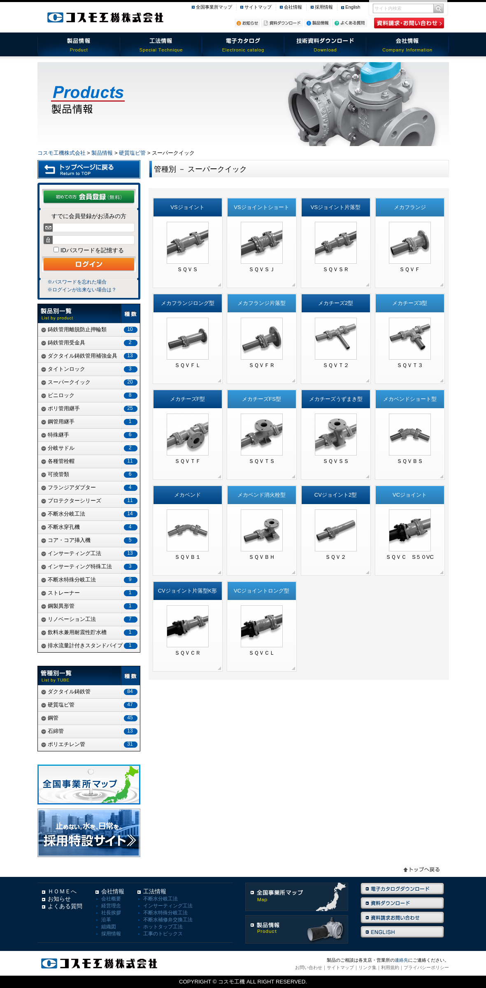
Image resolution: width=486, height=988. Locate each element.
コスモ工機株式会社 (61, 153)
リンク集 (367, 967)
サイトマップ (258, 7)
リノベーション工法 (90, 619)
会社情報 (293, 7)
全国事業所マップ (214, 7)
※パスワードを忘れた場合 (77, 282)
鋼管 (90, 718)
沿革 (106, 920)
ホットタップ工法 (163, 927)
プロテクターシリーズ (90, 500)
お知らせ (59, 898)
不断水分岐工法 (90, 514)
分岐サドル (90, 448)
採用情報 (324, 7)
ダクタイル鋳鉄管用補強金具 (90, 356)
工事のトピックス (163, 934)
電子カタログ (243, 44)
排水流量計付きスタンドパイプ (90, 645)
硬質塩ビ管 (132, 153)
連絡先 (401, 960)
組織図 (108, 927)
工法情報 (161, 44)
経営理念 (111, 906)
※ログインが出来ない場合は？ (81, 290)
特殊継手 (90, 435)
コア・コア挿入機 (90, 540)
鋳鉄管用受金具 (90, 342)
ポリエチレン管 (90, 744)
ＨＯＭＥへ (62, 891)
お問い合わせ (308, 967)
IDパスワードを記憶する (91, 250)
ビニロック (90, 395)
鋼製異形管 (90, 606)
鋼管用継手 (90, 421)
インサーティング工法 (90, 553)
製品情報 (78, 44)
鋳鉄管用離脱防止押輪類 (90, 329)
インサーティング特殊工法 (90, 566)
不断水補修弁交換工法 (168, 920)
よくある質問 (65, 906)
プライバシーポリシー (426, 967)
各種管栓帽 (90, 461)
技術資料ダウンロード (325, 44)
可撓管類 (90, 474)
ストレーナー (90, 593)
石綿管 (90, 731)
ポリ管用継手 (90, 408)
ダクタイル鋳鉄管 (90, 691)
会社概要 (111, 899)
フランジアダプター (90, 487)
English (352, 7)
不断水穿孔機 (90, 527)
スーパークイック (90, 382)
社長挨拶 (111, 913)
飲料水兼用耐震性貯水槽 (90, 632)
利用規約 (390, 967)
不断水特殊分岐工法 (90, 580)
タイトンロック (90, 369)
